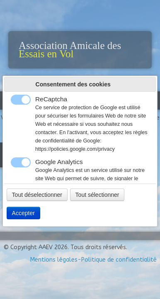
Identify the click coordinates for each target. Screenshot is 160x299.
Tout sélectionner (97, 194)
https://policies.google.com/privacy (75, 149)
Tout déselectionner (37, 194)
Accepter (23, 213)
